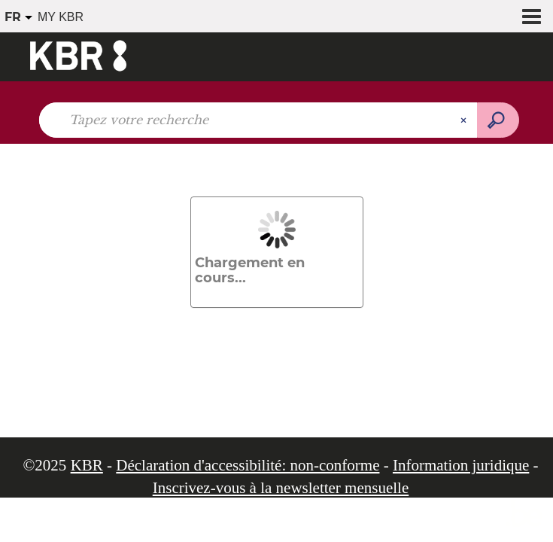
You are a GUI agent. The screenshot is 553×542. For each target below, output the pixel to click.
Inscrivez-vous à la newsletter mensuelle (281, 488)
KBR (87, 465)
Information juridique (461, 465)
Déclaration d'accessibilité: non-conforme (247, 465)
